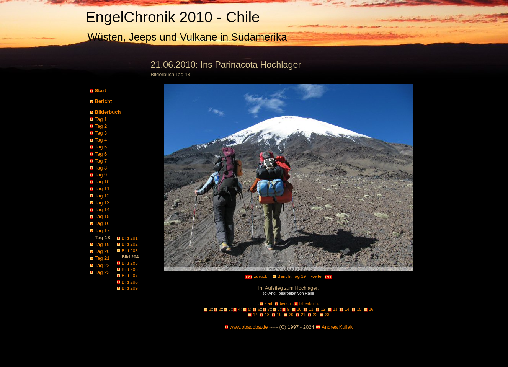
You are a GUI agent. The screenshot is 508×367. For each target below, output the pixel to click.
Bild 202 (130, 243)
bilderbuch (308, 304)
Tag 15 (102, 216)
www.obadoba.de (249, 327)
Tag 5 (101, 147)
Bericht (103, 101)
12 (323, 309)
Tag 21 (102, 258)
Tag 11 (102, 188)
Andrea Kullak (337, 327)
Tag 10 (102, 181)
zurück (256, 276)
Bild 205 (130, 263)
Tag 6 (101, 154)
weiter (321, 276)
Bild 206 (130, 269)
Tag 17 (102, 230)
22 (315, 315)
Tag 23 (102, 272)
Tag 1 (101, 119)
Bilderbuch (108, 112)
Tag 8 (101, 168)
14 (347, 309)
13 (335, 309)
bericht (286, 304)
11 (311, 309)
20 (291, 315)
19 (279, 315)
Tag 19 (102, 244)
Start (100, 90)
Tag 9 (101, 175)
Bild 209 (130, 287)
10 (299, 309)
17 (255, 315)
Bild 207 (130, 275)
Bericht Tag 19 (292, 276)
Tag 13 (102, 203)
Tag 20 (102, 251)
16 (371, 309)
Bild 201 (130, 237)
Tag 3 (101, 133)
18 (267, 315)
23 (327, 315)
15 (359, 309)
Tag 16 (102, 223)
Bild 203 (130, 250)
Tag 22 (102, 265)
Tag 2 (101, 126)
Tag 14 (102, 209)
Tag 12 (102, 196)
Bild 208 (130, 281)
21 (303, 315)
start (268, 304)
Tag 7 (101, 161)
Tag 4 (101, 140)
